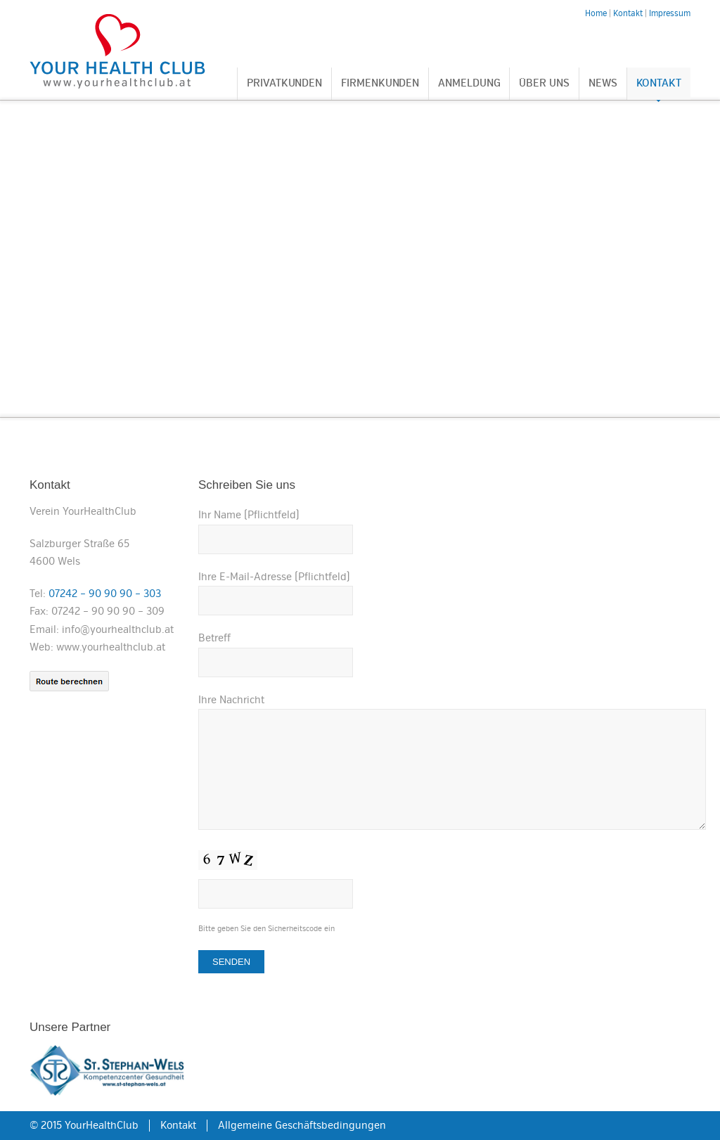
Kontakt (658, 83)
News (603, 83)
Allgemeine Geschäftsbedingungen (302, 1126)
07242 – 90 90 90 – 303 (105, 593)
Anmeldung (469, 83)
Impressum (669, 13)
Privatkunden (284, 83)
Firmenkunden (380, 83)
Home (596, 13)
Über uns (544, 83)
